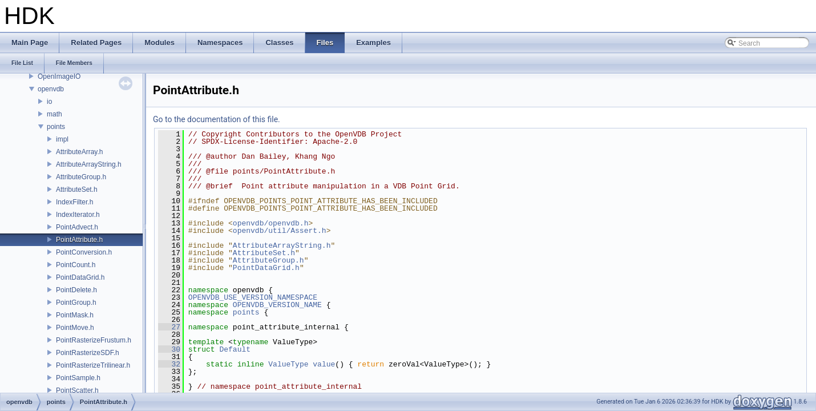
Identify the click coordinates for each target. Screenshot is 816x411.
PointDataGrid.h (80, 277)
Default (235, 349)
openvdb (51, 89)
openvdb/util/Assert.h (279, 230)
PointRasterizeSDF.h (87, 353)
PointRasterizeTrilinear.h (93, 365)
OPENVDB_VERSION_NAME (277, 305)
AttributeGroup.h (81, 177)
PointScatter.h (77, 390)
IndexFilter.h (74, 202)
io (49, 102)
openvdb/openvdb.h (271, 223)
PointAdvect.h (77, 227)
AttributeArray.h (79, 152)
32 (169, 364)
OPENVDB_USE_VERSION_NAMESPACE (252, 297)
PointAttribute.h (79, 240)
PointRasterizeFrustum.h (93, 340)
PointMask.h (75, 315)
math (54, 114)
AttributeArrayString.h (89, 164)
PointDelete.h (76, 290)
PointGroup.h (76, 303)
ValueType (288, 364)
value (324, 364)
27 (169, 327)
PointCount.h (75, 265)
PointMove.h (75, 328)
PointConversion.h (84, 252)
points (56, 127)
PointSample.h (78, 378)
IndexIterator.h (78, 215)
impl (62, 139)
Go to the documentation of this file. (216, 119)
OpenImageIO (59, 76)
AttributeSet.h (77, 190)
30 (169, 349)
